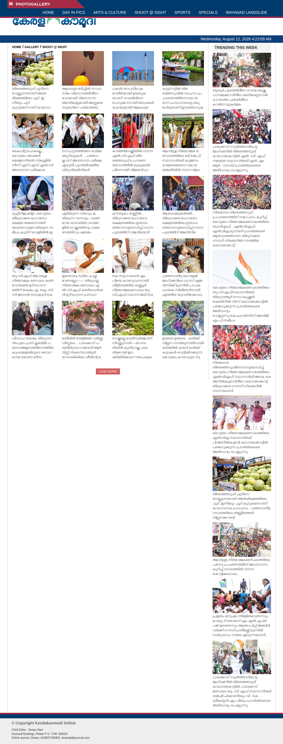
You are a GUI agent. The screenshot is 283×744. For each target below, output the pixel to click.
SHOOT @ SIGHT (150, 12)
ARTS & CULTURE (109, 12)
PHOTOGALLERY (29, 4)
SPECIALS (208, 12)
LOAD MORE (108, 371)
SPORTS (182, 12)
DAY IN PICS (73, 12)
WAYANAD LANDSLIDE (246, 12)
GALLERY (32, 47)
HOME (48, 12)
